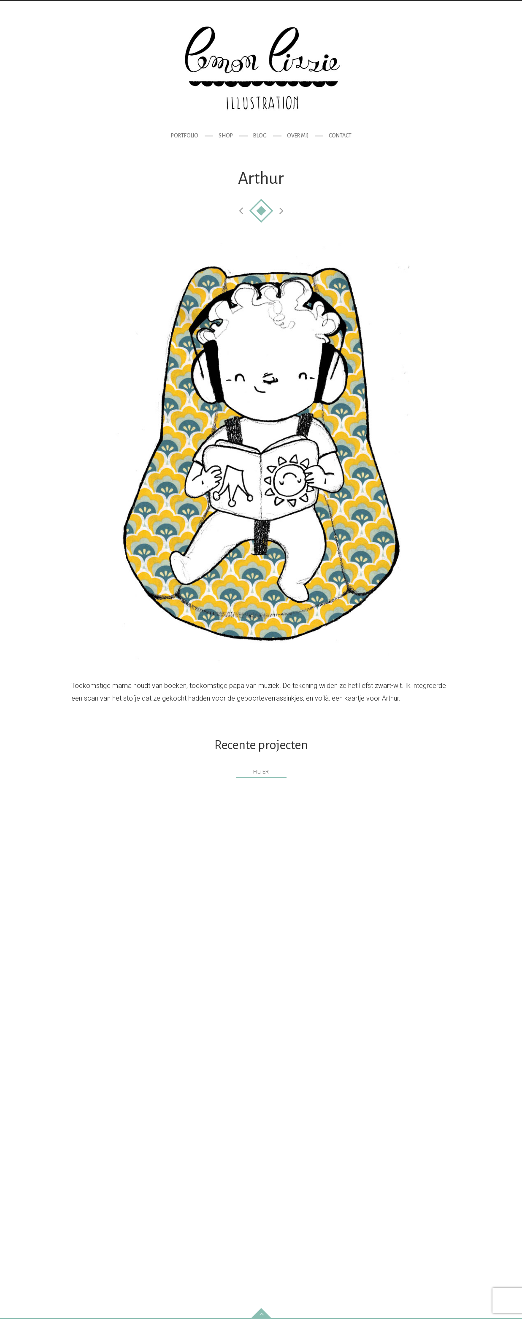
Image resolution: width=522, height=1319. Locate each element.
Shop (226, 136)
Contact (340, 136)
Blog (260, 136)
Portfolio (184, 136)
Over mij (297, 136)
